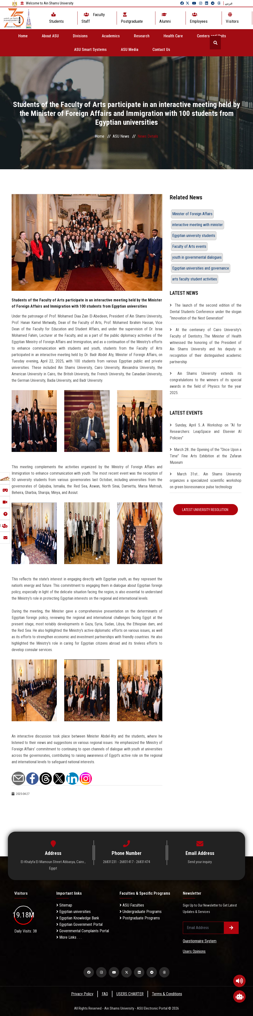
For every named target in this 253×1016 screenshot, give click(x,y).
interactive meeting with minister (197, 224)
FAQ (105, 994)
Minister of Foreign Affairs (192, 214)
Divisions (80, 36)
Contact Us (161, 49)
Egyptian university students (193, 235)
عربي (229, 3)
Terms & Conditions (167, 994)
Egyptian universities (73, 911)
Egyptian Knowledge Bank (77, 918)
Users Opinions (194, 951)
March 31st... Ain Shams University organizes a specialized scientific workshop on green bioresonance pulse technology (205, 480)
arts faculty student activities (194, 279)
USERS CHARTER (130, 994)
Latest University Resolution (205, 510)
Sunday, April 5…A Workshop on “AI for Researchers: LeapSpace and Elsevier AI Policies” (205, 431)
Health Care (173, 36)
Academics (111, 36)
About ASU (50, 36)
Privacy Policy (82, 994)
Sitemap (64, 905)
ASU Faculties (132, 905)
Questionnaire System (199, 941)
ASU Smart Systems (90, 49)
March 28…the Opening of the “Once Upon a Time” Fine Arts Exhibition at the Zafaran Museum (205, 456)
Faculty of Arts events (189, 246)
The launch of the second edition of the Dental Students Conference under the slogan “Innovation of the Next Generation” (205, 311)
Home (23, 36)
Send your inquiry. (200, 862)
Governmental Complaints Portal (82, 931)
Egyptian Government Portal (79, 924)
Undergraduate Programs (141, 911)
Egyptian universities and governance (200, 268)
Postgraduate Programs (140, 918)
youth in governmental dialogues (197, 257)
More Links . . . (69, 937)
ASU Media (129, 49)
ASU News (121, 136)
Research (141, 36)
